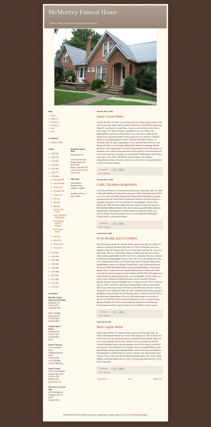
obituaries (106, 173)
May (55, 206)
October (56, 187)
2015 (53, 268)
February (57, 244)
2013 (53, 275)
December (57, 180)
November (57, 183)
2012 (53, 279)
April (55, 237)
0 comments (104, 170)
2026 (53, 153)
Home (130, 379)
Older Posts (157, 379)
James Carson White (110, 116)
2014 (53, 272)
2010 (53, 287)
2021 (53, 172)
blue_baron (127, 415)
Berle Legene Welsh (110, 327)
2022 (53, 169)
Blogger (144, 415)
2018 (53, 256)
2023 (53, 165)
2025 (53, 157)
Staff (52, 129)
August (56, 195)
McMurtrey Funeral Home (82, 12)
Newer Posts (102, 379)
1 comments (104, 312)
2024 (53, 161)
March (56, 240)
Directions (55, 125)
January (56, 248)
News (53, 132)
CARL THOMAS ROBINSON (117, 184)
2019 (53, 253)
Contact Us (55, 122)
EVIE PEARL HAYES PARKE (117, 238)
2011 (53, 283)
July (55, 199)
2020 (53, 176)
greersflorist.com (54, 382)
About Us (54, 119)
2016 (53, 264)
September (57, 191)
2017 (53, 260)
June (55, 202)
